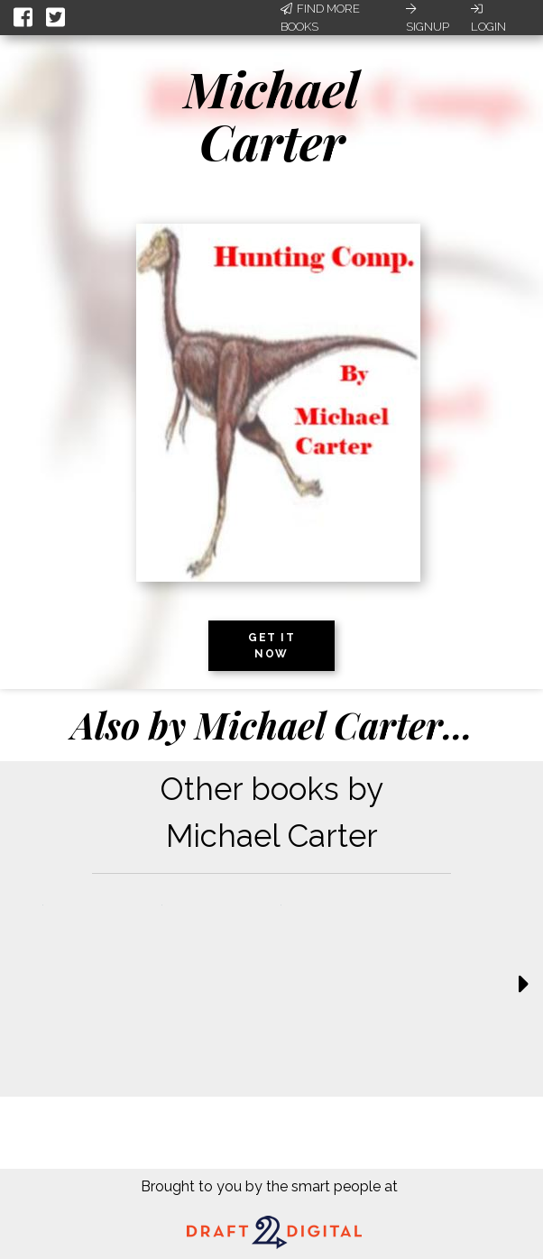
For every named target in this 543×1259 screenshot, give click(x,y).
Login (488, 18)
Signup (427, 18)
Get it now (271, 645)
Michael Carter (271, 115)
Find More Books (320, 17)
